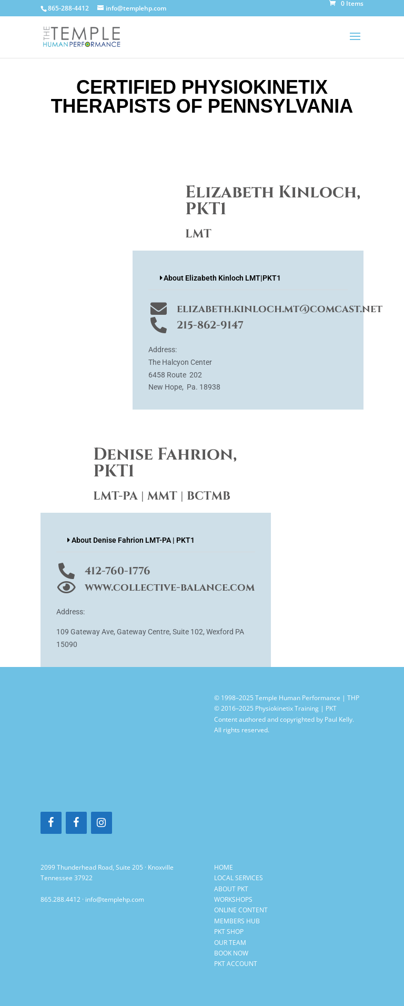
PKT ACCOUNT (235, 963)
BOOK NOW (231, 953)
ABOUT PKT (231, 888)
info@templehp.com (114, 899)
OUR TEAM (230, 942)
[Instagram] (101, 823)
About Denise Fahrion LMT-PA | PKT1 (133, 540)
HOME (223, 867)
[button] (248, 278)
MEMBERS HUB (237, 921)
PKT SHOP (229, 931)
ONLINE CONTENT (241, 909)
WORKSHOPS (233, 899)
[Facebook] (51, 823)
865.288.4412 (60, 899)
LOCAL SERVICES (238, 877)
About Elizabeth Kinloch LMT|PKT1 (222, 278)
